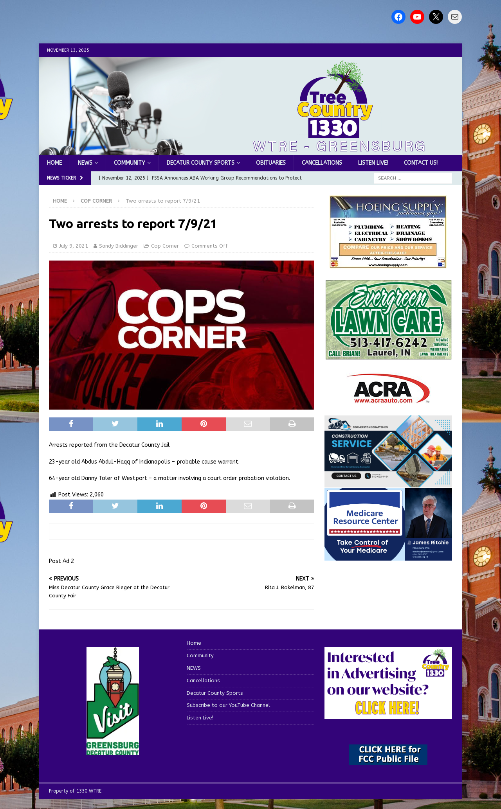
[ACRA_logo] (388, 399)
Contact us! (421, 163)
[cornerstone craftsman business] (388, 482)
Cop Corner (165, 246)
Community (129, 163)
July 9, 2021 (73, 246)
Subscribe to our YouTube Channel (228, 705)
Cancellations (322, 163)
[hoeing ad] (388, 264)
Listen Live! (373, 163)
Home (54, 163)
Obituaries (271, 163)
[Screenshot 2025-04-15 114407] (388, 355)
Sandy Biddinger (118, 246)
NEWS (85, 163)
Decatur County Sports (200, 163)
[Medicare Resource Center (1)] (388, 555)
